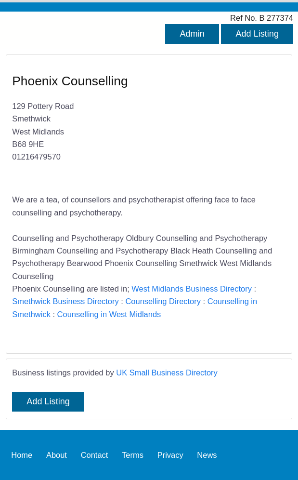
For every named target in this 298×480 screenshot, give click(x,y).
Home (21, 455)
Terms (132, 455)
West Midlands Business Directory (191, 288)
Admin (192, 34)
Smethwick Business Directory (65, 301)
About (56, 455)
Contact (94, 455)
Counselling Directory (163, 301)
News (207, 455)
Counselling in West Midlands (109, 314)
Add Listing (257, 34)
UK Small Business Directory (167, 372)
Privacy (170, 455)
